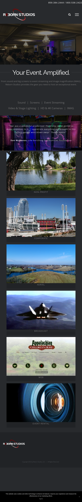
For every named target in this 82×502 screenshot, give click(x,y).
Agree (41, 499)
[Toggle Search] (69, 14)
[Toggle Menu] (77, 14)
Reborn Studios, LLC (39, 462)
